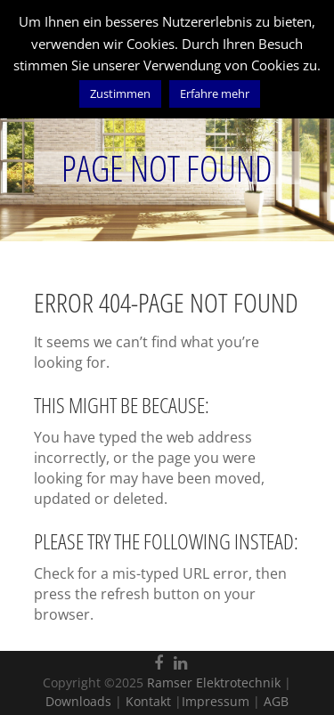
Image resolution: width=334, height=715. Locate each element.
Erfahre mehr (214, 93)
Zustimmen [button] (120, 93)
